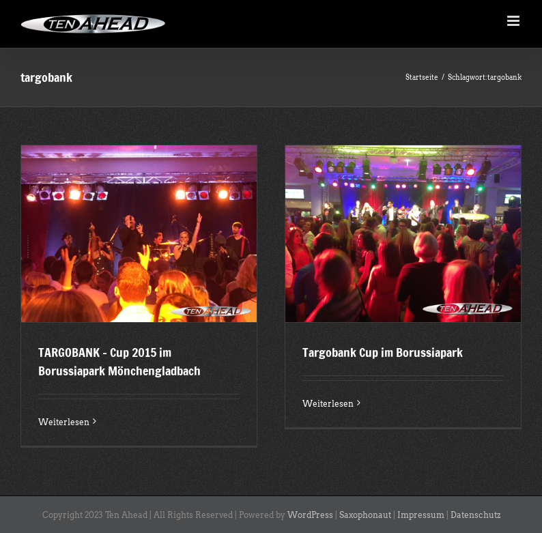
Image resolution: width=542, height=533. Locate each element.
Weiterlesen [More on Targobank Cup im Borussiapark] (328, 404)
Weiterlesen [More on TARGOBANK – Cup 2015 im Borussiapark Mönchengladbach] (63, 422)
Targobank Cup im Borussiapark (382, 352)
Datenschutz (475, 515)
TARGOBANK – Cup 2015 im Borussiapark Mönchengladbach (119, 361)
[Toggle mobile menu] (514, 21)
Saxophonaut (365, 515)
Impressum (420, 515)
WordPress (310, 515)
